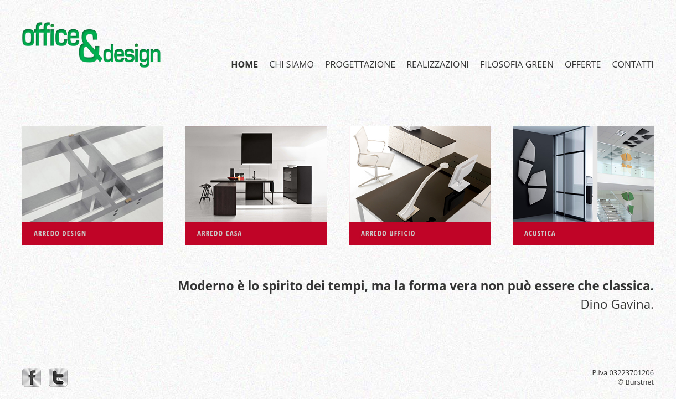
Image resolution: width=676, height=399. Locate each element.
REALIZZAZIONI (437, 64)
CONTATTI (633, 64)
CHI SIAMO (291, 64)
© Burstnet (635, 382)
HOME (244, 64)
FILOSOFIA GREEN (517, 64)
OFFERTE (583, 64)
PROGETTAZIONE (360, 64)
